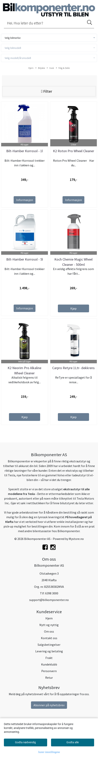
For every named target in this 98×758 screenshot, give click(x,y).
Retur (49, 677)
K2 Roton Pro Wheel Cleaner (73, 151)
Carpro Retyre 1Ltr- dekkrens (73, 368)
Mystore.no (76, 539)
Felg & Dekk (63, 68)
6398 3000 (51, 593)
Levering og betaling (49, 651)
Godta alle (72, 742)
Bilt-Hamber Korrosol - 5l (24, 259)
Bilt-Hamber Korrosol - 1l (24, 151)
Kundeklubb (49, 664)
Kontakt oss (49, 638)
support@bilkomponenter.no (49, 600)
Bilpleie (40, 68)
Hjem (31, 67)
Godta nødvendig (25, 742)
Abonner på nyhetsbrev (49, 705)
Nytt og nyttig (49, 625)
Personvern (49, 671)
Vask (50, 68)
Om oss (49, 631)
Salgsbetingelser (49, 645)
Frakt (49, 658)
